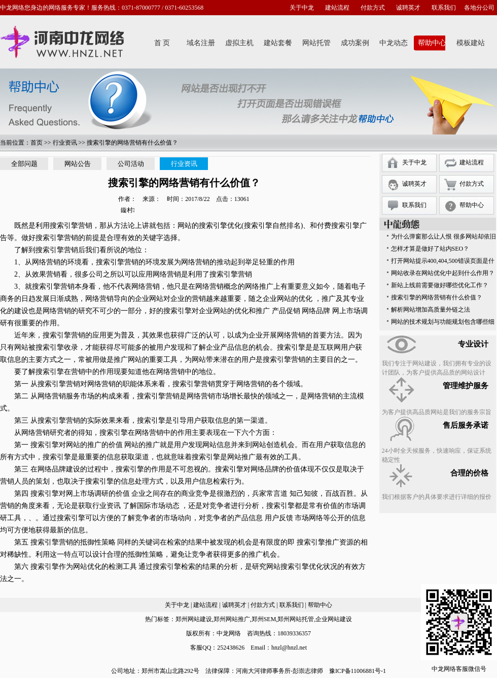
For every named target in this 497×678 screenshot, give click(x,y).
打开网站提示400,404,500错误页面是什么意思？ (442, 262)
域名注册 (201, 43)
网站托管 (316, 43)
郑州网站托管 (295, 619)
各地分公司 (479, 7)
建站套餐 (278, 43)
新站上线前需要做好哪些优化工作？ (439, 285)
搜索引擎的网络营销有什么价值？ (436, 297)
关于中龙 (302, 7)
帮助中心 (432, 43)
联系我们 (444, 7)
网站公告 (77, 163)
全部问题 (24, 163)
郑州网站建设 (193, 619)
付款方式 (373, 7)
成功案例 (355, 43)
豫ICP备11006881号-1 (357, 670)
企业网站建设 (333, 619)
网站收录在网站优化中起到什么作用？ (442, 273)
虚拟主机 (239, 43)
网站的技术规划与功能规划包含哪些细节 (442, 323)
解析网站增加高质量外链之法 (430, 309)
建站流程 (337, 7)
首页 (36, 142)
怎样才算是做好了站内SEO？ (430, 248)
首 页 (162, 43)
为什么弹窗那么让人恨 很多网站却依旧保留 (443, 238)
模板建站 (470, 43)
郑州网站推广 (232, 619)
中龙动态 (393, 43)
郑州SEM (264, 619)
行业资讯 (65, 142)
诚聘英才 (408, 7)
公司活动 (131, 163)
